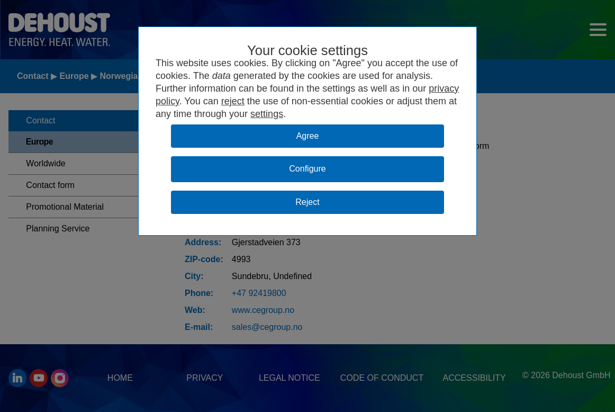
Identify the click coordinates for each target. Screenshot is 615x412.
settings (266, 114)
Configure (307, 168)
